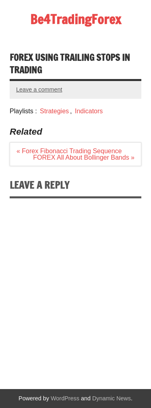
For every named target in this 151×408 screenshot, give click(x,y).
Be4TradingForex (75, 19)
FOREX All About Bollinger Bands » (83, 157)
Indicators (89, 111)
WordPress (65, 398)
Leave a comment (39, 89)
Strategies (54, 111)
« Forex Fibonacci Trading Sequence (69, 151)
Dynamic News (111, 398)
